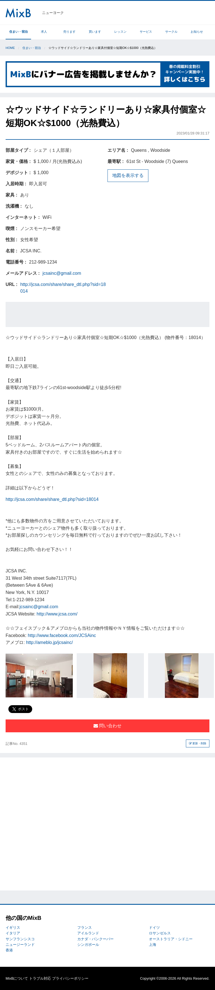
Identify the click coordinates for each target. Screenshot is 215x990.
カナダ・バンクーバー (95, 939)
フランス (84, 927)
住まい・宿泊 (18, 31)
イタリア (13, 933)
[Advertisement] (107, 314)
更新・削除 (198, 743)
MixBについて (17, 978)
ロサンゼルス (160, 933)
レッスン (120, 31)
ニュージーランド (20, 944)
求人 (44, 31)
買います (95, 31)
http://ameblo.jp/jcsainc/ (49, 642)
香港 (9, 950)
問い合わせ (107, 725)
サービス (146, 31)
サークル (171, 31)
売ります (69, 31)
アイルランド (88, 933)
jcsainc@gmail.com (62, 273)
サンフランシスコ (20, 939)
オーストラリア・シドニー (171, 939)
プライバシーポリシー (70, 978)
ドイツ (154, 927)
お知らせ (197, 31)
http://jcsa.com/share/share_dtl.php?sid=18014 (52, 499)
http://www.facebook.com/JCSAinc (62, 635)
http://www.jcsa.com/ (57, 614)
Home (10, 47)
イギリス (13, 927)
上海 (152, 944)
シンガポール (88, 944)
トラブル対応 (40, 978)
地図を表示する (128, 175)
